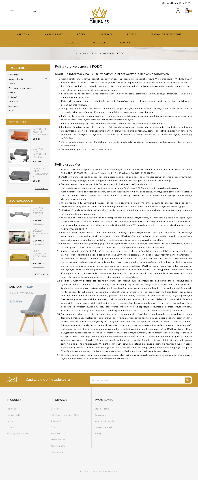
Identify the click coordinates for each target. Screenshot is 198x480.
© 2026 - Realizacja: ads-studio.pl (99, 471)
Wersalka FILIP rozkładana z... (42, 172)
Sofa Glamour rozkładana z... (42, 254)
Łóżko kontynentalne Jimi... (44, 233)
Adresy (98, 433)
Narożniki (23, 34)
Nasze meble (17, 67)
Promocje (99, 42)
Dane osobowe (102, 408)
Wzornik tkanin (58, 439)
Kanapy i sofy (54, 34)
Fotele (131, 34)
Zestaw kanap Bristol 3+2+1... (38, 211)
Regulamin (56, 421)
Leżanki (13, 96)
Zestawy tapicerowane (166, 34)
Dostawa (55, 408)
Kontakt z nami (58, 445)
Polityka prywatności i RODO (65, 415)
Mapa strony (57, 452)
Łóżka (81, 34)
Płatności (55, 433)
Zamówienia (100, 415)
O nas (53, 427)
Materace (106, 34)
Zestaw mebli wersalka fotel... (39, 152)
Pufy (11, 110)
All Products (41, 188)
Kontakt (126, 42)
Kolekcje (72, 42)
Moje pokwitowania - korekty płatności (105, 424)
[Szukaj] (19, 10)
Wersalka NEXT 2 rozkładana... (42, 131)
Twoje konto (104, 399)
